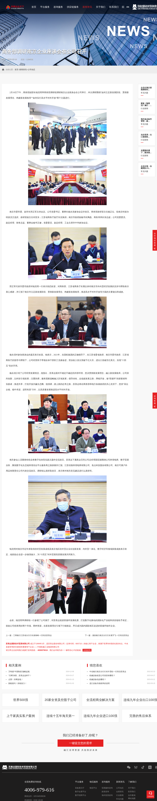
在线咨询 (87, 650)
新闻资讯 (87, 7)
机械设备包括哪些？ (97, 679)
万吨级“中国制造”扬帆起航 (19, 671)
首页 (34, 7)
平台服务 (45, 7)
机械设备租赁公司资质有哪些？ (102, 675)
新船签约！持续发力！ (17, 683)
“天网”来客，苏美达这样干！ (20, 675)
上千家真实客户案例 (21, 716)
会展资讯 (120, 792)
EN (128, 7)
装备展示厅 (79, 788)
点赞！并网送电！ (15, 679)
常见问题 (147, 90)
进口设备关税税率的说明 (99, 683)
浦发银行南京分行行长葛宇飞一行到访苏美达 (110, 635)
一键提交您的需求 (80, 743)
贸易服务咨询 (107, 788)
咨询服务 (58, 7)
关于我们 (100, 7)
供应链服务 (73, 7)
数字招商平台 (80, 795)
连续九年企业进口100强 (100, 716)
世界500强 (20, 700)
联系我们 (114, 7)
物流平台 (93, 788)
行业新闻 (147, 106)
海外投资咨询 (107, 795)
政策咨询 (105, 792)
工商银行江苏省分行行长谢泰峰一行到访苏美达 (32, 635)
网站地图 (131, 798)
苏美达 (52, 373)
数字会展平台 (80, 792)
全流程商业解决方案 (100, 700)
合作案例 (131, 795)
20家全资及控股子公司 (60, 700)
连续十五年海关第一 (60, 716)
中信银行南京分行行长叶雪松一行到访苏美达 (107, 671)
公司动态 (31, 69)
